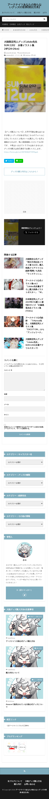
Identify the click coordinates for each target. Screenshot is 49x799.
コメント (8, 370)
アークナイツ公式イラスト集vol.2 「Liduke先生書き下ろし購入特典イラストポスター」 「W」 (34, 286)
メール (6, 404)
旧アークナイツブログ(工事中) (18, 726)
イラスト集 (18, 55)
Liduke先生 (33, 30)
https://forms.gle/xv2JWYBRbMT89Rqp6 (21, 152)
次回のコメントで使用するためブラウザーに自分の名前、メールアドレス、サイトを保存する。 (24, 427)
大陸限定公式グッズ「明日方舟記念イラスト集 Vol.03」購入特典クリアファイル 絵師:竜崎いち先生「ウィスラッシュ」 (34, 266)
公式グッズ (21, 24)
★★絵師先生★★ (19, 30)
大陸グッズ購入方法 (24, 13)
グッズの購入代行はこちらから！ (24, 171)
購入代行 (37, 13)
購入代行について (12, 673)
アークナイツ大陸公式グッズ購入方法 (20, 641)
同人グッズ (30, 24)
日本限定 (13, 24)
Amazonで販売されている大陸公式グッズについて (24, 705)
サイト (6, 415)
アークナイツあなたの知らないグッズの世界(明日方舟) (25, 5)
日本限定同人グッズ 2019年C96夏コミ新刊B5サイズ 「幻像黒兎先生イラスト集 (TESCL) (34, 305)
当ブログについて (8, 13)
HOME (6, 30)
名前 (5, 394)
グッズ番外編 (38, 679)
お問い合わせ (29, 784)
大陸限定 (5, 24)
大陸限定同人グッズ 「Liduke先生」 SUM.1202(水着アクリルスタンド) (34, 343)
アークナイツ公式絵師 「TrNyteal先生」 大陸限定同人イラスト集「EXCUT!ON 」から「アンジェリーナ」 (34, 324)
